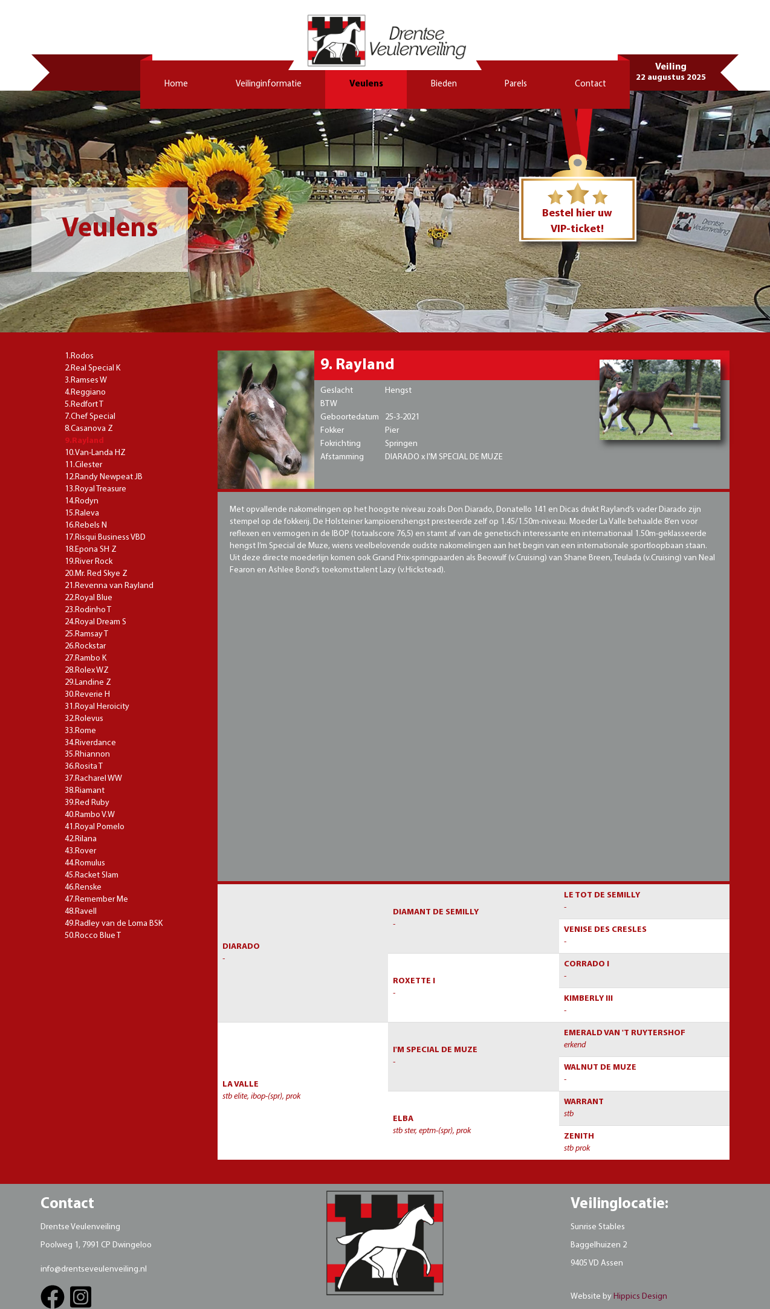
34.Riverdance (90, 743)
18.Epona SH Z (91, 549)
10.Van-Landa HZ (95, 452)
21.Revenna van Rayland (109, 585)
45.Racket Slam (91, 875)
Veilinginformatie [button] (269, 84)
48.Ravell (81, 911)
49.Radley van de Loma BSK (114, 923)
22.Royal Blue (88, 598)
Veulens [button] (366, 84)
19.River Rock (88, 561)
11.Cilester (83, 465)
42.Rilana (81, 839)
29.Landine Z (88, 682)
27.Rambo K (85, 658)
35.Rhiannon (87, 754)
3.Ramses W (86, 380)
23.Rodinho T (88, 610)
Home (176, 84)
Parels (516, 84)
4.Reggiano (85, 392)
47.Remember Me (96, 899)
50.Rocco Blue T (93, 935)
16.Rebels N (86, 525)
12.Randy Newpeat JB (104, 477)
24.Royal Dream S (95, 622)
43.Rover (80, 851)
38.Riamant (85, 790)
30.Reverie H (87, 694)
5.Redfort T (84, 404)
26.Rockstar (85, 646)
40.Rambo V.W (90, 814)
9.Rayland (84, 440)
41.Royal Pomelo (95, 827)
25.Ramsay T (86, 634)
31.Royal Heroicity (97, 706)
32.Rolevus (84, 718)
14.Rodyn (82, 501)
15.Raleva (82, 513)
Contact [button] (590, 84)
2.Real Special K (92, 368)
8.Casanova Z (89, 428)
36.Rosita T (84, 766)
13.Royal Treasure (95, 489)
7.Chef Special (90, 416)
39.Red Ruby (87, 802)
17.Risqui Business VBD (105, 537)
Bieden (444, 84)
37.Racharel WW (93, 778)
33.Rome (80, 730)
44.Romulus (85, 863)
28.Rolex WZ (87, 670)
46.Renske (83, 887)
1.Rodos (79, 356)
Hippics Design (640, 1296)
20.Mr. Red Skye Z (96, 573)
